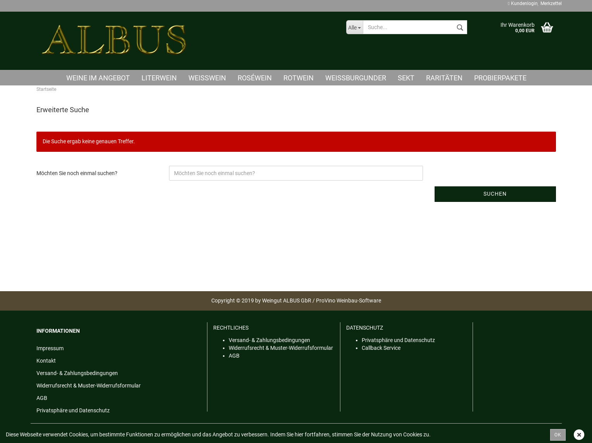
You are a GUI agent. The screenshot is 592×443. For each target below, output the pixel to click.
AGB (41, 398)
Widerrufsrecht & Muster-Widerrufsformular (88, 385)
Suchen (495, 194)
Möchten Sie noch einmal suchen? (76, 173)
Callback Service (381, 348)
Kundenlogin (522, 3)
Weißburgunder (355, 78)
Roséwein (255, 78)
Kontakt (46, 361)
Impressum (50, 348)
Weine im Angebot (98, 78)
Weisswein (207, 78)
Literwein (159, 78)
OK (557, 435)
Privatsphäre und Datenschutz (73, 410)
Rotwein (298, 78)
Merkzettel (550, 3)
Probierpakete (500, 78)
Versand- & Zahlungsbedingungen (77, 373)
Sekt (406, 78)
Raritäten (444, 78)
